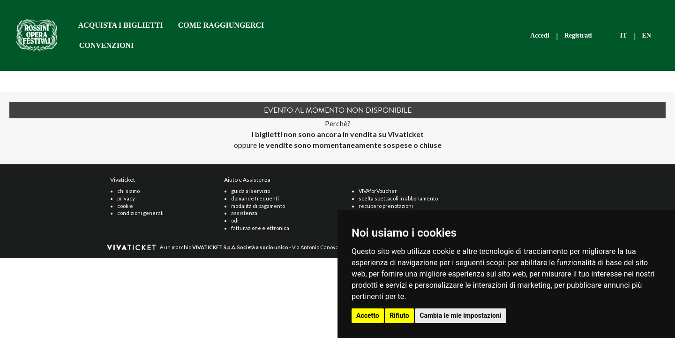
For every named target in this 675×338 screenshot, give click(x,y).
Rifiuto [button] (399, 315)
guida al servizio (250, 191)
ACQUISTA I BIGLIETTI (120, 25)
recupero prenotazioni (386, 206)
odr (235, 220)
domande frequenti (255, 198)
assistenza (244, 213)
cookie (125, 206)
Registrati (578, 35)
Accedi (539, 35)
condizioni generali (140, 213)
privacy (126, 198)
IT (623, 35)
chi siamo (128, 191)
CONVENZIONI (106, 45)
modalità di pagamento (258, 206)
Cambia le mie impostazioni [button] (460, 315)
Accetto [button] (367, 315)
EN (646, 35)
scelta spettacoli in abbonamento (398, 198)
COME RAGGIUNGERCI (221, 25)
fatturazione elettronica (260, 228)
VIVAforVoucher (378, 191)
